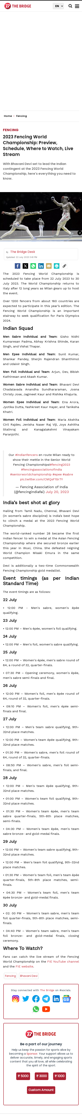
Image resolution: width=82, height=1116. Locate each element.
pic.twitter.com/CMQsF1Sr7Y (41, 479)
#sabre (68, 474)
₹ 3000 (41, 1076)
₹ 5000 (23, 1076)
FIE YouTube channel (63, 961)
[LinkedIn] (41, 266)
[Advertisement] (41, 64)
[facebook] (17, 266)
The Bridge (47, 990)
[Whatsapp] (33, 266)
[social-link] (64, 266)
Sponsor (32, 1054)
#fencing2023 (60, 464)
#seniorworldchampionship (31, 474)
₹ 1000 (59, 1076)
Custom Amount (41, 1090)
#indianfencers (26, 455)
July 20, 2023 (57, 492)
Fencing (11, 129)
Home (9, 116)
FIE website (24, 966)
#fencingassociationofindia (41, 469)
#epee (57, 474)
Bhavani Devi (28, 976)
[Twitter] (25, 266)
